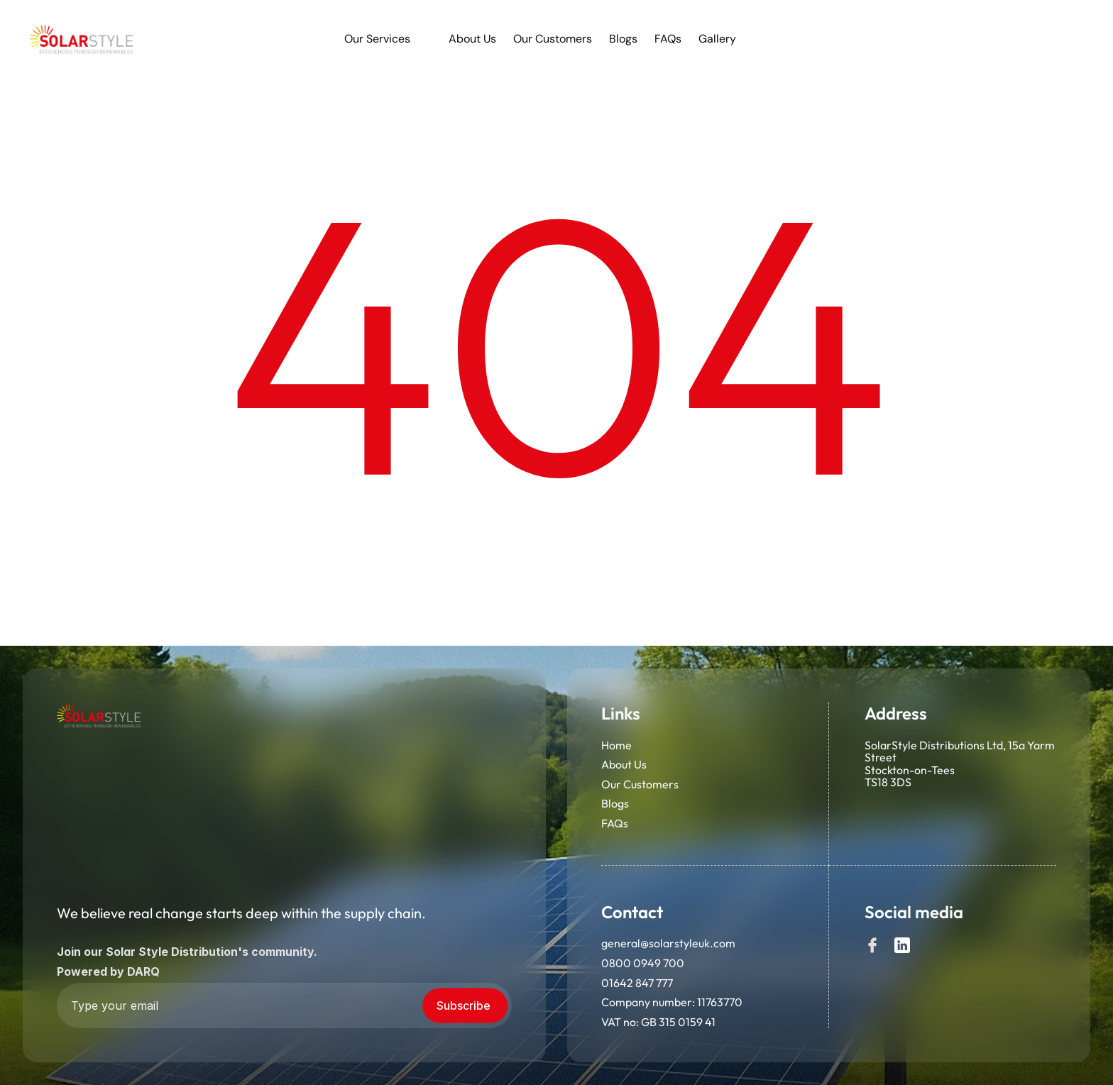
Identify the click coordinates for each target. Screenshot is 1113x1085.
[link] (82, 39)
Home (616, 746)
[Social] (872, 946)
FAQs (614, 824)
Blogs (615, 805)
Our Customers (640, 785)
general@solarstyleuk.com (668, 944)
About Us (624, 765)
